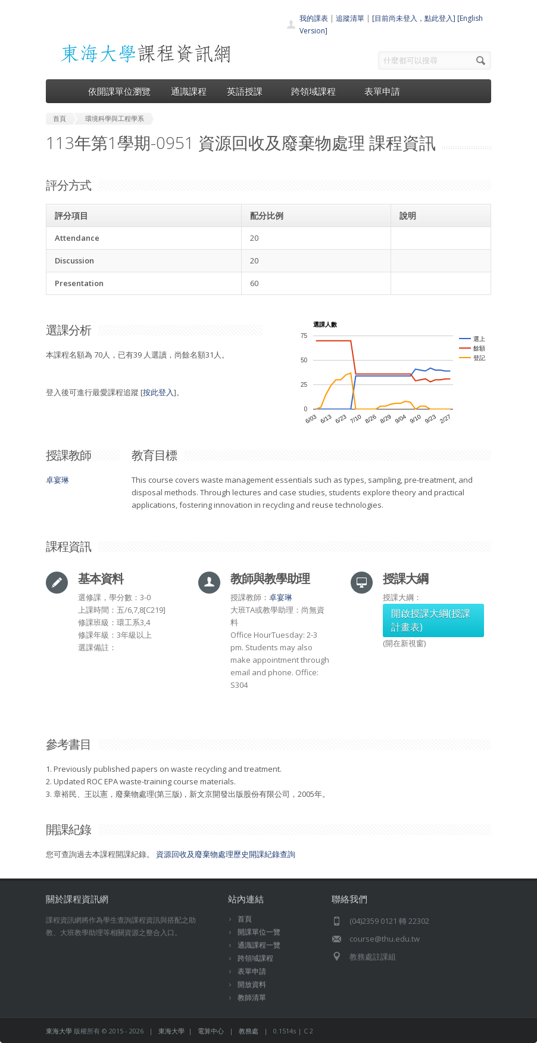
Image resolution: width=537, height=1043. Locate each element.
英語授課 (249, 91)
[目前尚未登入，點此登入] (413, 18)
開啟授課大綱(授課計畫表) (430, 620)
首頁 (245, 919)
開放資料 (252, 984)
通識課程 (189, 91)
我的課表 (313, 18)
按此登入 (158, 392)
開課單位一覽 (259, 932)
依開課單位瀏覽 (119, 91)
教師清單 (252, 997)
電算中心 (211, 1030)
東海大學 (59, 1030)
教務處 (248, 1030)
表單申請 (382, 91)
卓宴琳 (57, 479)
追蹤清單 (350, 18)
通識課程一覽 (259, 945)
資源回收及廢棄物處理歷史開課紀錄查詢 (225, 854)
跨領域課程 (317, 91)
